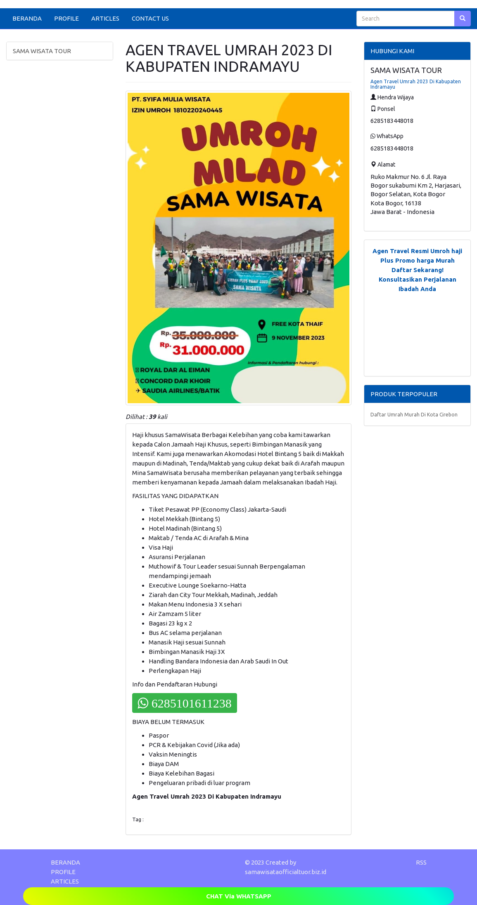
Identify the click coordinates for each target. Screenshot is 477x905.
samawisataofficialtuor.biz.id (285, 871)
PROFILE (66, 18)
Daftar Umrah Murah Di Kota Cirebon (414, 414)
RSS (421, 862)
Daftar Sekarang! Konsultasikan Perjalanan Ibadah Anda (417, 279)
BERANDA (27, 18)
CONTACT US (150, 18)
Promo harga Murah (425, 260)
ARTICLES (105, 18)
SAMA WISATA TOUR (42, 50)
